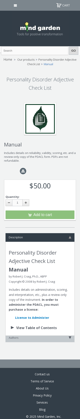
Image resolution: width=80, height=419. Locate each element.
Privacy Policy (42, 395)
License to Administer (32, 318)
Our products (26, 59)
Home (8, 59)
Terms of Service (42, 381)
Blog (42, 409)
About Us (42, 388)
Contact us (42, 374)
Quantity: (13, 197)
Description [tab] (40, 237)
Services (42, 402)
